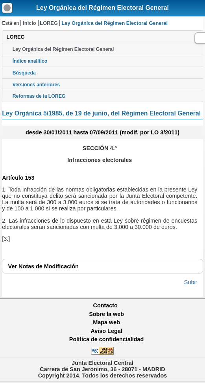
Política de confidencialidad (106, 339)
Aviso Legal (106, 331)
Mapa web (106, 322)
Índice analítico (30, 61)
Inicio (29, 23)
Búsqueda (24, 73)
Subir (191, 282)
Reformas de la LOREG (39, 96)
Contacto (105, 305)
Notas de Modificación (43, 266)
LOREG (49, 23)
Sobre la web (106, 314)
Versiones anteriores (36, 84)
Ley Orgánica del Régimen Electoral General (102, 7)
